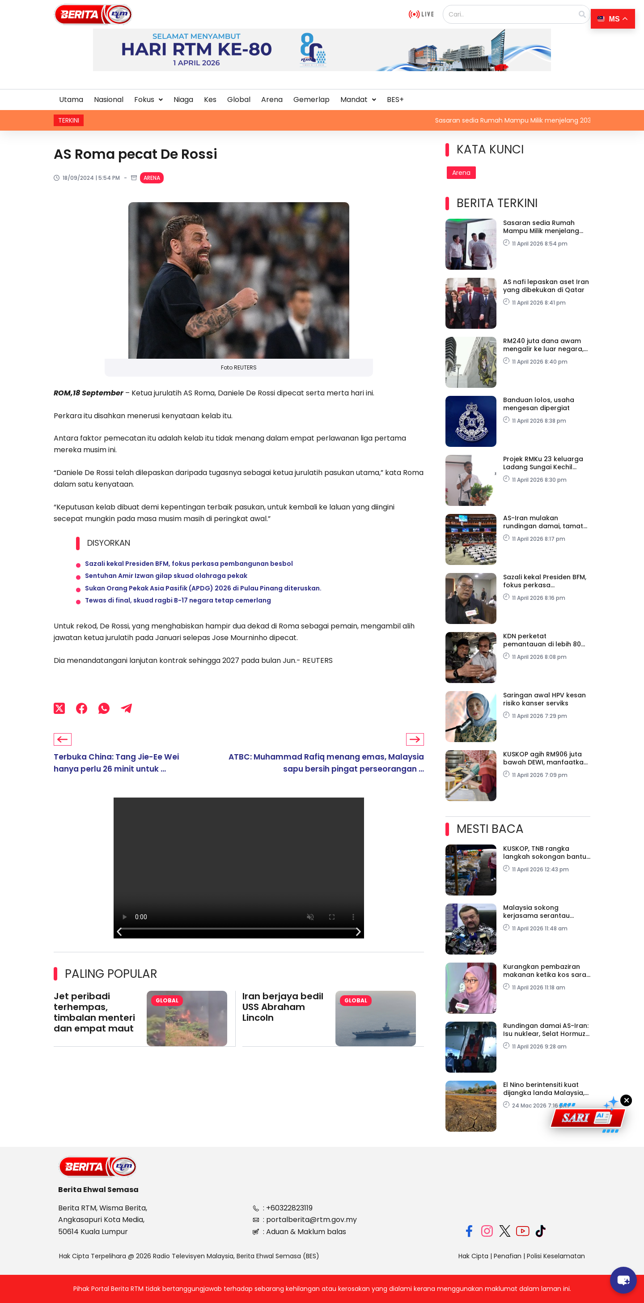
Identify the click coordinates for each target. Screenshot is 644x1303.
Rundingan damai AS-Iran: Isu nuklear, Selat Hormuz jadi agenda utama (546, 1030)
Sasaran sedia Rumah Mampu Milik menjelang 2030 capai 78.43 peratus (545, 227)
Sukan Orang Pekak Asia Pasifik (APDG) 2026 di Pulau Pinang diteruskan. (203, 598)
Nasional (108, 99)
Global (238, 99)
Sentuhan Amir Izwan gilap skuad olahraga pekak (166, 581)
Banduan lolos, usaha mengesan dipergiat (538, 404)
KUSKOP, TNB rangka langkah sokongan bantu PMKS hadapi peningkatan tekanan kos (545, 853)
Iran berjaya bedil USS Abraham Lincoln (282, 1023)
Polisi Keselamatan (556, 1256)
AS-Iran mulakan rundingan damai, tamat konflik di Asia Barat (543, 522)
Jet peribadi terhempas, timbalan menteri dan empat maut (94, 1028)
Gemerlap (311, 99)
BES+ (395, 99)
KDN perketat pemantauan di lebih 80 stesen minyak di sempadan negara (542, 640)
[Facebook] (81, 724)
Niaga (183, 99)
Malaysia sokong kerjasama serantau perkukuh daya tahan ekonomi (538, 912)
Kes (210, 99)
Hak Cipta (473, 1256)
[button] (148, 99)
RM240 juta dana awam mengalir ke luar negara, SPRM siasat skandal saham (543, 345)
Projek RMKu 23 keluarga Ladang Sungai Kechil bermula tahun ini (543, 463)
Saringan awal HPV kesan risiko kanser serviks (544, 699)
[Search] (582, 14)
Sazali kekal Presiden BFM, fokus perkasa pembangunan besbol (189, 565)
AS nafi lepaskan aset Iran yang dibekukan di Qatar (546, 286)
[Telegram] (126, 724)
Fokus (148, 99)
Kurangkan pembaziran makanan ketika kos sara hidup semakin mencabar (545, 971)
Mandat (358, 99)
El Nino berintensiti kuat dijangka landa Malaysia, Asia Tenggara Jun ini (544, 1089)
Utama (71, 99)
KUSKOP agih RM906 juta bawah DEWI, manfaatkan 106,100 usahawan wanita (545, 758)
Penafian (507, 1256)
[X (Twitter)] (59, 724)
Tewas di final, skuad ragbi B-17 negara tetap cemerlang (178, 614)
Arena (272, 99)
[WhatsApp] (104, 724)
